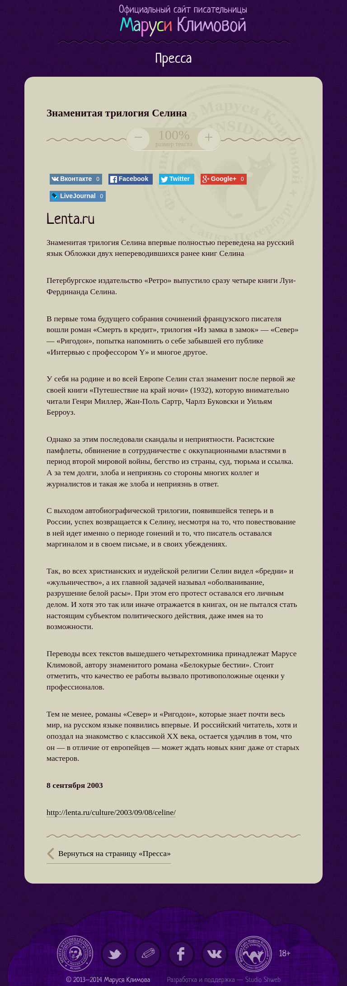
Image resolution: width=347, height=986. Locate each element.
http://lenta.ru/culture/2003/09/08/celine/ (111, 812)
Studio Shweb (263, 980)
